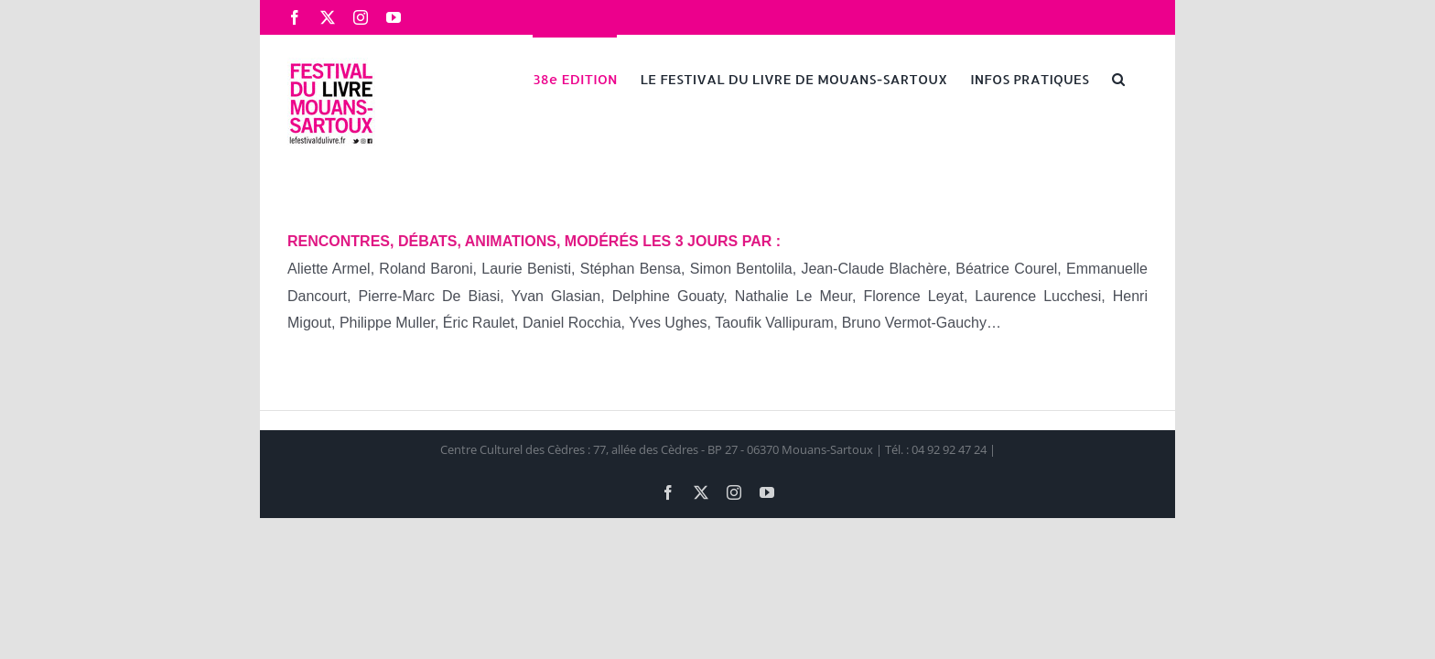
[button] (1141, 78)
